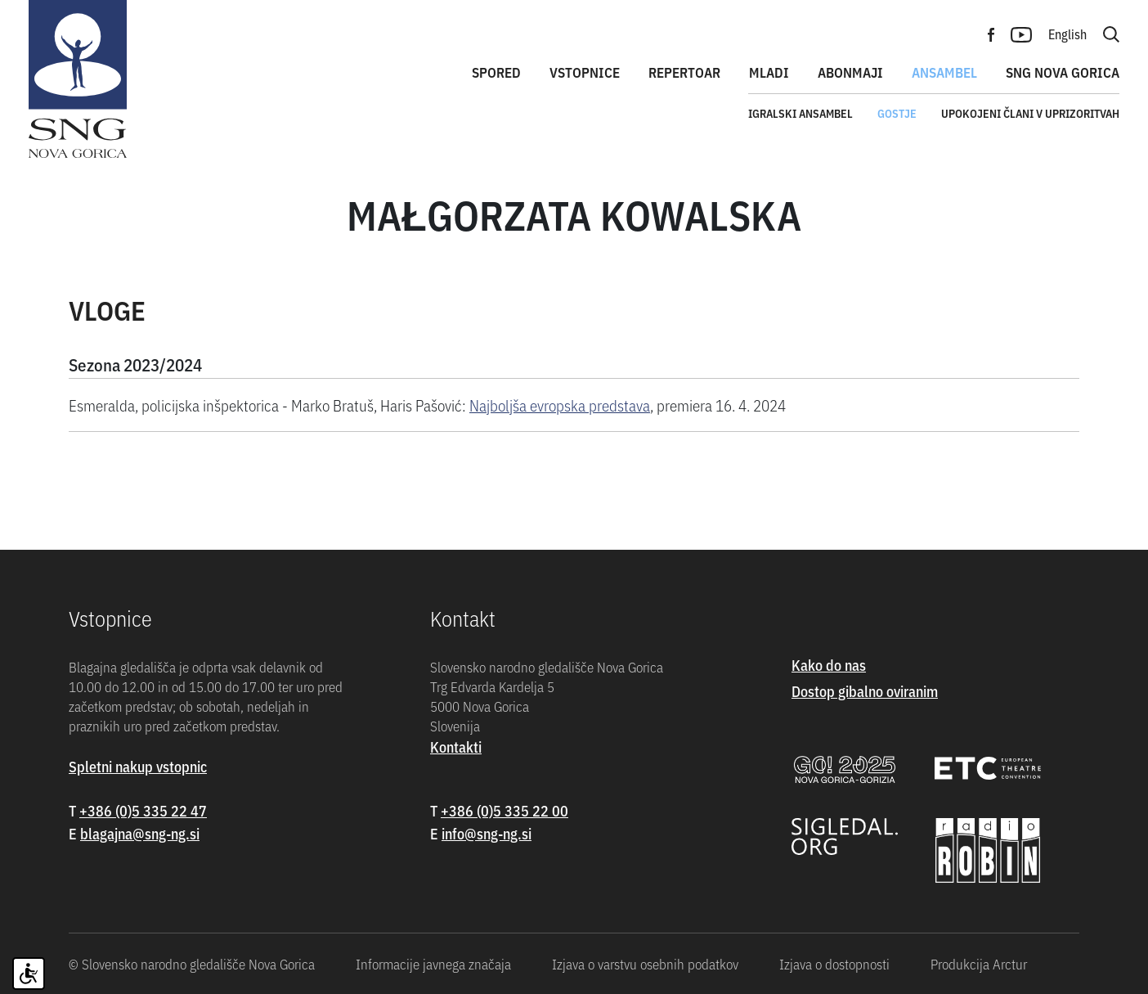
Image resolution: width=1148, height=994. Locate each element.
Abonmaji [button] (850, 72)
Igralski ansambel (800, 113)
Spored (496, 72)
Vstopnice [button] (584, 72)
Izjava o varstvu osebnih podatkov (645, 964)
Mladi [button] (769, 72)
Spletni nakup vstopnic (138, 766)
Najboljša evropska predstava (559, 405)
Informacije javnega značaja (433, 964)
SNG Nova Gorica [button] (1062, 72)
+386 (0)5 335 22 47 (143, 810)
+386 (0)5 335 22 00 (504, 810)
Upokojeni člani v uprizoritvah (1030, 113)
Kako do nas (828, 664)
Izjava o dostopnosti (834, 964)
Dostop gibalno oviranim (864, 691)
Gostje (897, 113)
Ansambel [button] (944, 72)
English (1067, 33)
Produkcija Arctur (979, 964)
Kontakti (456, 746)
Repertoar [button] (684, 72)
